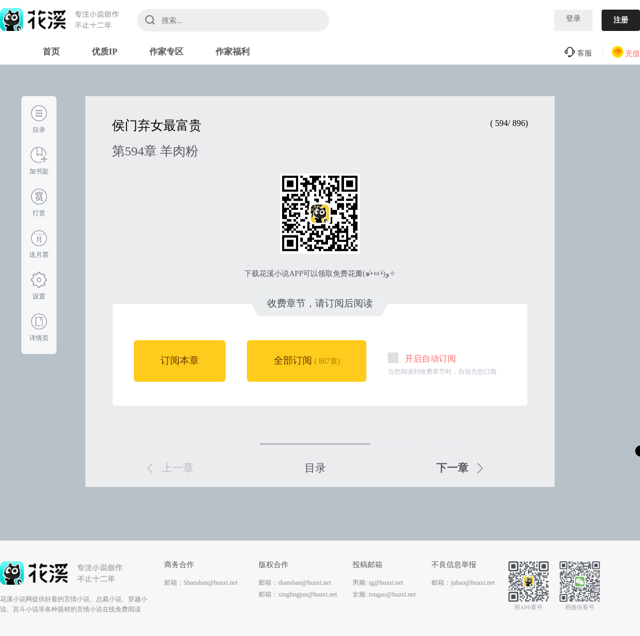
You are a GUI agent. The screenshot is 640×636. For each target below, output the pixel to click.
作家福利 (232, 51)
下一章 (459, 468)
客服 (578, 53)
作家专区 (166, 51)
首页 (51, 51)
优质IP (104, 51)
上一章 (170, 468)
